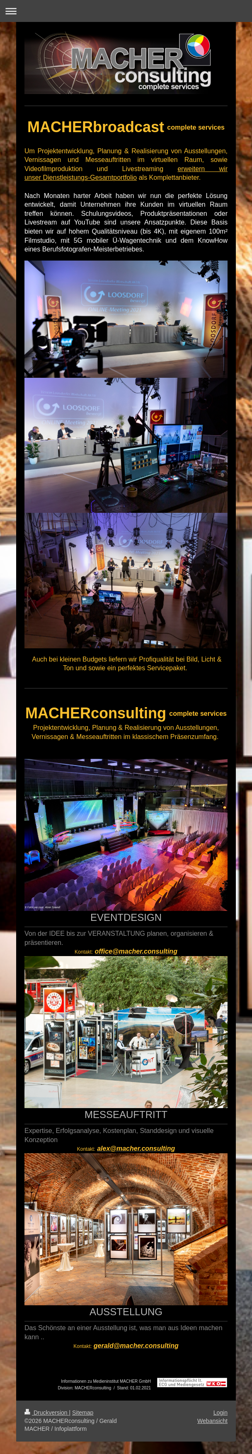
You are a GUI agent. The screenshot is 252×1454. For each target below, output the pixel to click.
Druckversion (46, 1412)
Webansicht (212, 1421)
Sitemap (82, 1412)
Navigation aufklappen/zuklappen (126, 11)
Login (220, 1412)
